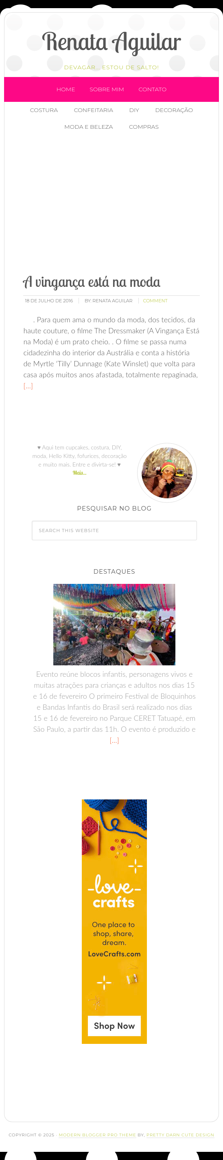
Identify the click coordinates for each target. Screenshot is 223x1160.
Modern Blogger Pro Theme (97, 1135)
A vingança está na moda (91, 281)
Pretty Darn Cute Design (180, 1135)
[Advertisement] (120, 203)
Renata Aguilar (111, 41)
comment (155, 301)
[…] (28, 385)
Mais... (79, 472)
